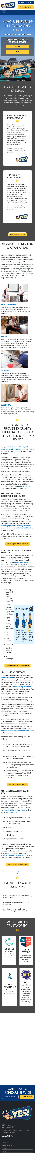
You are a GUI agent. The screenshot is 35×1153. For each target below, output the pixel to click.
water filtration (24, 731)
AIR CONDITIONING (9, 304)
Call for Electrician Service (17, 864)
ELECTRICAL (6, 405)
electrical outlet (11, 812)
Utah (3, 678)
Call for (17, 666)
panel (7, 810)
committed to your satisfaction (21, 528)
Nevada (10, 678)
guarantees (26, 526)
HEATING (4, 336)
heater (10, 447)
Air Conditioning (7, 1145)
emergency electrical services (12, 855)
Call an (17, 544)
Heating (4, 1148)
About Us (5, 1142)
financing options (7, 526)
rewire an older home (17, 810)
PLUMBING (5, 370)
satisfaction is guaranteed (21, 687)
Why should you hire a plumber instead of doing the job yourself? (15, 910)
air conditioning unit (21, 447)
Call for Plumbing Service (17, 784)
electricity (5, 449)
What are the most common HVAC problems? (16, 903)
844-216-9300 (25, 7)
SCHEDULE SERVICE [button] (25, 3)
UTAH (17, 52)
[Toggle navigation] (3, 12)
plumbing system (17, 449)
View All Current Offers (17, 234)
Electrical (5, 1151)
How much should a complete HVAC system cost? (16, 896)
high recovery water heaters (15, 729)
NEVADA (17, 47)
